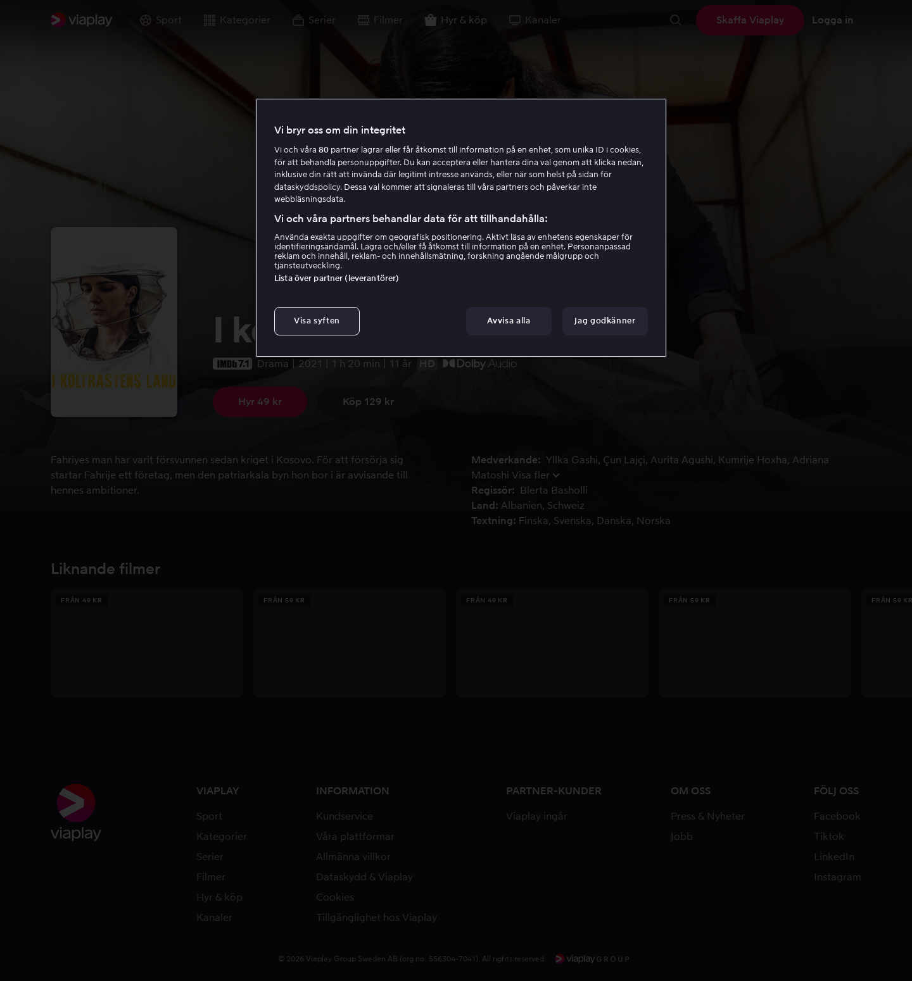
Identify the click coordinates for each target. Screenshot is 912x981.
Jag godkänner (604, 320)
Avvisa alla (508, 320)
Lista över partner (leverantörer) (336, 278)
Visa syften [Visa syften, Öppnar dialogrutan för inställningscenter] (317, 320)
